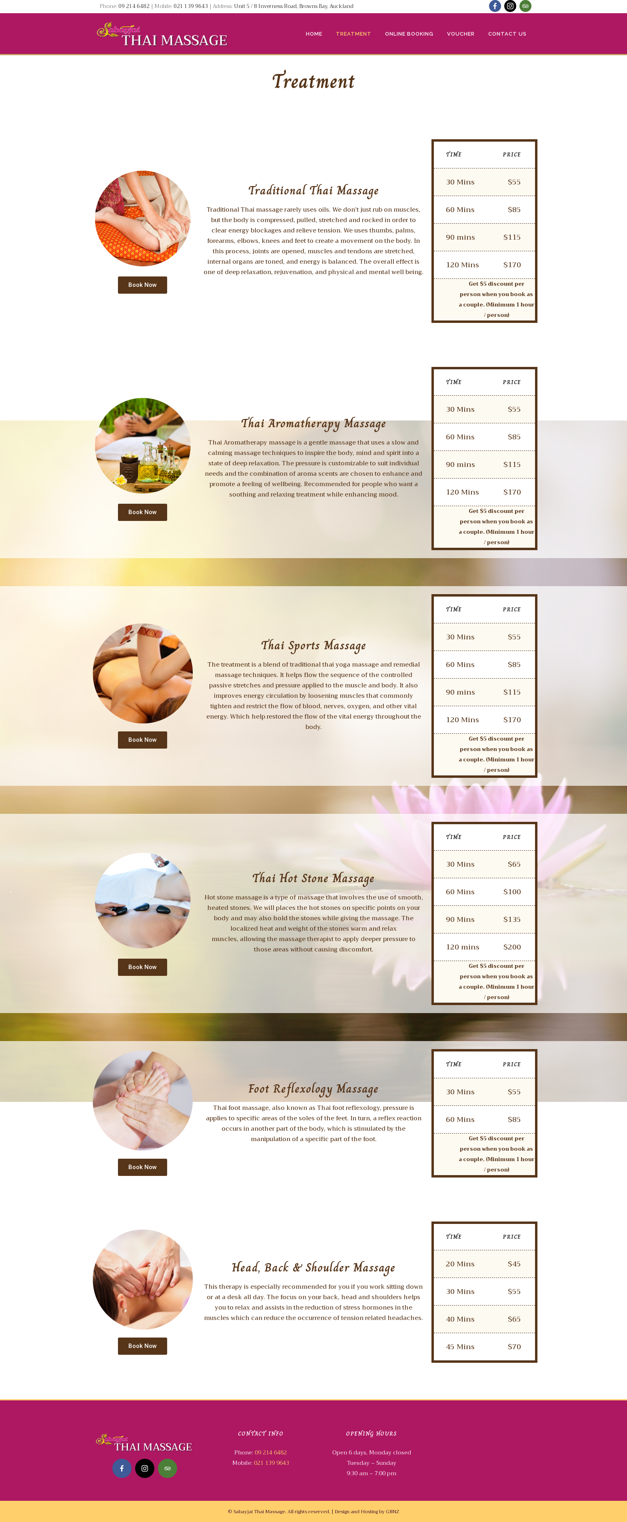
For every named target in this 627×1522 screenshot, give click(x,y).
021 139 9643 (191, 6)
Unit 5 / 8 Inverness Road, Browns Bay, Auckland (293, 6)
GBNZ (392, 1512)
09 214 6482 (134, 6)
